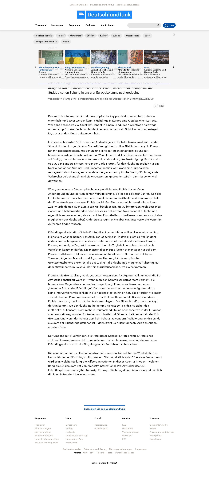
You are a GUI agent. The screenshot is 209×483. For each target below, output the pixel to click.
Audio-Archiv (108, 25)
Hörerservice (100, 424)
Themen (39, 25)
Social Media (100, 428)
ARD (85, 452)
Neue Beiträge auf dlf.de (47, 439)
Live (169, 25)
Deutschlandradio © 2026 (105, 462)
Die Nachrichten (43, 432)
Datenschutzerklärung (95, 449)
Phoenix (101, 452)
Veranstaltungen (130, 432)
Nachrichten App (74, 439)
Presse (153, 428)
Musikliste (127, 435)
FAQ (124, 424)
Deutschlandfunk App (76, 435)
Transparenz (156, 435)
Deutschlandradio (79, 4)
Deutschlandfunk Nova (128, 4)
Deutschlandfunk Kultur (102, 4)
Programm (74, 25)
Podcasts (90, 25)
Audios (69, 428)
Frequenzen (72, 442)
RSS (124, 439)
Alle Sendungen (53, 35)
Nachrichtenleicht (44, 435)
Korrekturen (156, 439)
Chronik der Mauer (124, 452)
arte (110, 452)
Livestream (71, 424)
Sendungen (57, 25)
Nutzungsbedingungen (120, 449)
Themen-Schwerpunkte (46, 442)
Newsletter (127, 428)
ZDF (92, 452)
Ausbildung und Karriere (162, 432)
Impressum (141, 449)
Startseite (38, 35)
